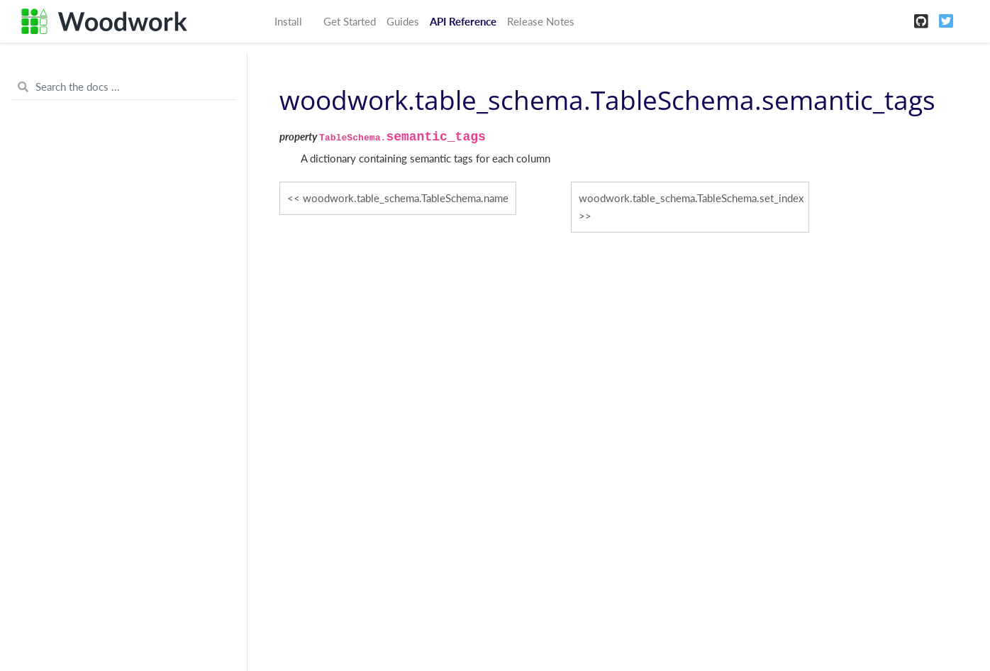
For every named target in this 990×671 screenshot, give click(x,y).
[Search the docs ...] (123, 87)
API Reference (463, 21)
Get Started (349, 21)
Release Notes (540, 21)
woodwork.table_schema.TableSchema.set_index (691, 198)
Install (288, 21)
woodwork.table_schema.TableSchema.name (405, 198)
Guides (402, 21)
